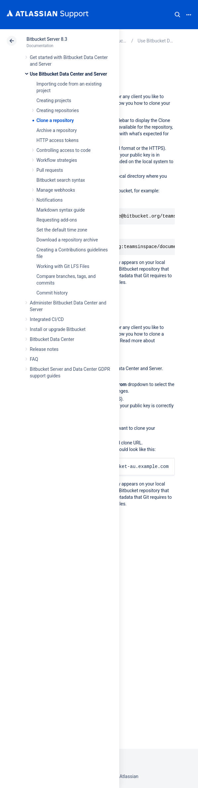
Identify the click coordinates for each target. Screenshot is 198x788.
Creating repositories (57, 110)
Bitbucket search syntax (60, 180)
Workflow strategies (56, 160)
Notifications (49, 200)
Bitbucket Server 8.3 (46, 39)
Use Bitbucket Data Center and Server (68, 74)
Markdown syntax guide (60, 210)
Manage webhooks (55, 190)
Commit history (52, 293)
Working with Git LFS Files (62, 266)
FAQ (34, 359)
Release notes (44, 349)
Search (177, 14)
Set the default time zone (61, 229)
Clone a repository (55, 120)
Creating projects (53, 100)
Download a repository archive (67, 239)
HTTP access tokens (57, 140)
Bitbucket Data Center (52, 339)
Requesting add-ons (56, 220)
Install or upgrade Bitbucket (57, 329)
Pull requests (49, 170)
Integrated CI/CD (47, 319)
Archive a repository (56, 130)
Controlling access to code (63, 150)
